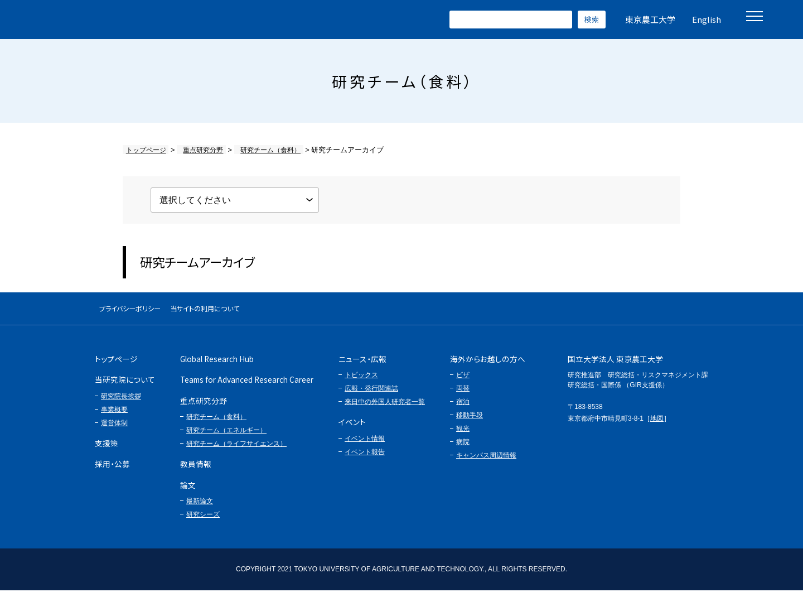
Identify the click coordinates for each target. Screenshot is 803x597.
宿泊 (463, 408)
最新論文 (199, 508)
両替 (463, 395)
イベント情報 (365, 445)
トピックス (361, 382)
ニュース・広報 (362, 365)
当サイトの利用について (248, 311)
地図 (657, 425)
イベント (352, 428)
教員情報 (195, 470)
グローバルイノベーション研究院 (122, 19)
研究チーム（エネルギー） (226, 437)
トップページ (144, 150)
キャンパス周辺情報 (486, 462)
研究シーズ (203, 521)
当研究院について (125, 386)
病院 (463, 448)
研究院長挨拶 (121, 402)
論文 (188, 491)
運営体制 (114, 429)
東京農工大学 (650, 19)
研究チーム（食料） (258, 150)
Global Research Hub (217, 365)
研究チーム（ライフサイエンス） (236, 450)
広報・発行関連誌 (371, 395)
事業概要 (114, 416)
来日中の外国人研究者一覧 (385, 408)
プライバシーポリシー (144, 311)
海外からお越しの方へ (487, 365)
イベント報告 (365, 458)
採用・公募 (112, 470)
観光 (463, 435)
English (706, 19)
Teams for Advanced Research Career (246, 386)
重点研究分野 (196, 150)
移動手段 (469, 422)
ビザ (463, 382)
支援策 (106, 449)
